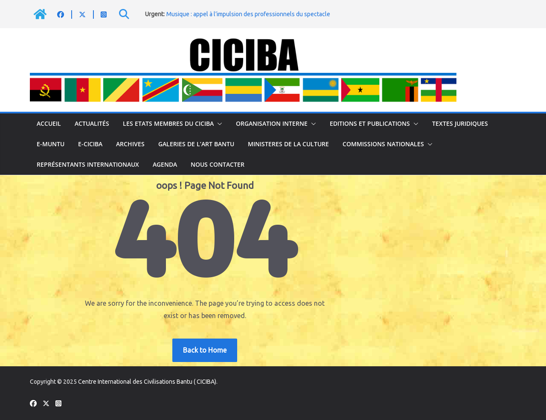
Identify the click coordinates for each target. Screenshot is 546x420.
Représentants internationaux (88, 164)
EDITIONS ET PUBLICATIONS (370, 123)
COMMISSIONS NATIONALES (383, 144)
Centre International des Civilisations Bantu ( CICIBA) (147, 381)
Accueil (49, 123)
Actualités (92, 123)
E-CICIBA (90, 144)
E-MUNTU (50, 144)
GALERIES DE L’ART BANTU (196, 144)
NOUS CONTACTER (217, 164)
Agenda (165, 164)
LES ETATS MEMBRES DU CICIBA (168, 123)
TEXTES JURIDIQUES (460, 123)
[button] (218, 124)
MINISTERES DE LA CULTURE (288, 144)
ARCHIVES (130, 144)
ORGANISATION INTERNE (272, 123)
